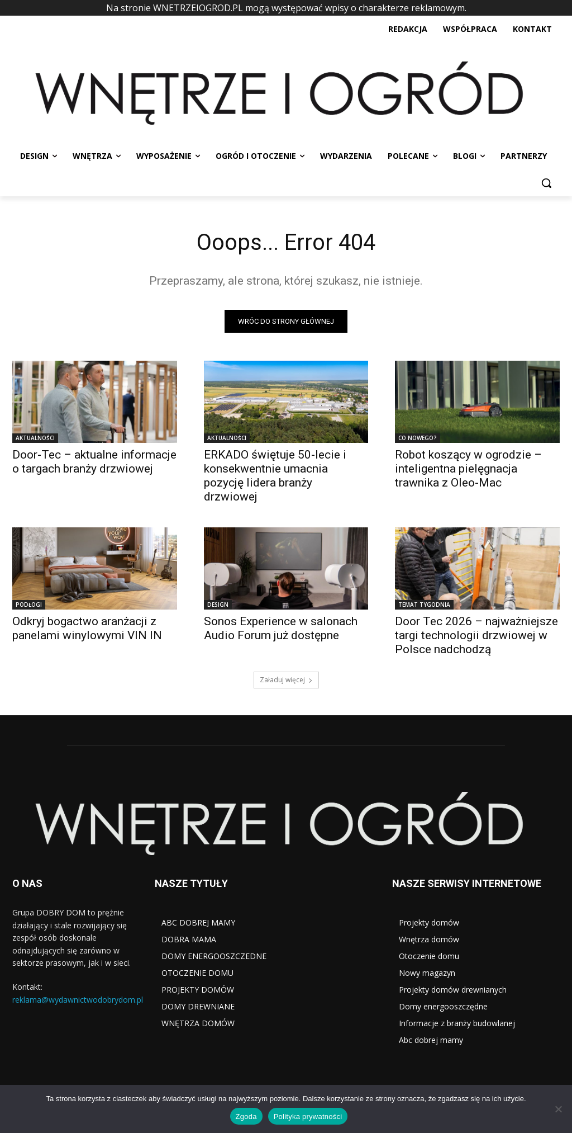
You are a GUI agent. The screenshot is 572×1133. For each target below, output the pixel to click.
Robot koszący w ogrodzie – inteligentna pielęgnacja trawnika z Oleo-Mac (468, 469)
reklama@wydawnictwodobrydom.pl (77, 999)
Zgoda (246, 1116)
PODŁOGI (29, 605)
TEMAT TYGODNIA (424, 605)
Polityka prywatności (308, 1116)
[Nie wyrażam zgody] (558, 1109)
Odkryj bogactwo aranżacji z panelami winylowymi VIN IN (87, 629)
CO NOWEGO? (417, 438)
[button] (546, 182)
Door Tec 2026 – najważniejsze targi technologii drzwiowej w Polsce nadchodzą (476, 636)
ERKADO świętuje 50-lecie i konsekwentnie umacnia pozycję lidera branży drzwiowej (275, 476)
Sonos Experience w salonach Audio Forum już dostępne (281, 629)
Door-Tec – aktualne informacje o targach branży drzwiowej (94, 462)
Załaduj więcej (286, 679)
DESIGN (217, 605)
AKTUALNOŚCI (35, 438)
